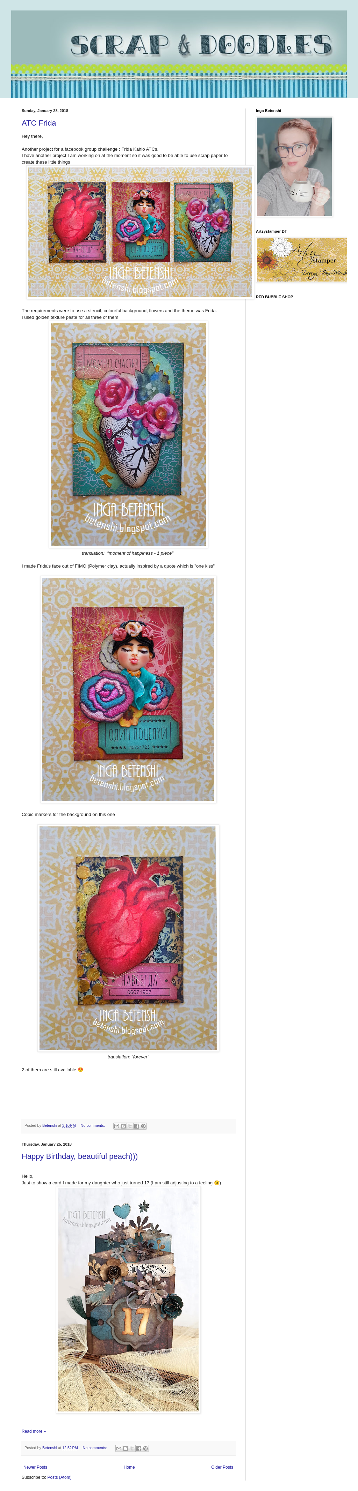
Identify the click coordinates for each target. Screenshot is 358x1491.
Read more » (34, 1431)
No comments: (93, 1125)
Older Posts (222, 1467)
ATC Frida (39, 123)
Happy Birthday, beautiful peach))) (80, 1156)
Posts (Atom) (59, 1477)
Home (129, 1467)
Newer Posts (35, 1467)
